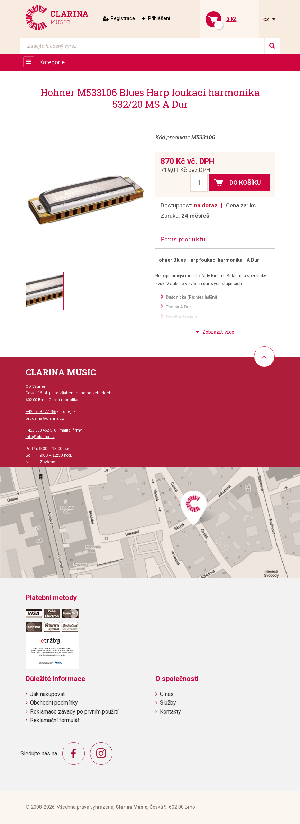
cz (267, 19)
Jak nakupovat (47, 694)
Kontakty (170, 711)
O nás (167, 694)
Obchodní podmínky (54, 702)
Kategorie (52, 62)
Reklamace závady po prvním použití (74, 711)
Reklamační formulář (54, 720)
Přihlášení (159, 18)
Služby (168, 702)
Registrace (123, 18)
